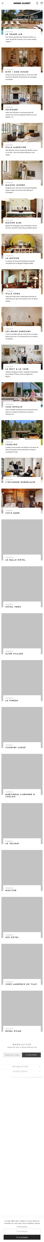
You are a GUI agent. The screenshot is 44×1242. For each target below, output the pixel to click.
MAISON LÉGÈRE (15, 185)
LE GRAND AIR (14, 34)
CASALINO (12, 445)
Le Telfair (12, 844)
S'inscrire (31, 1055)
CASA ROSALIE (14, 407)
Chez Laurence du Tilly (21, 984)
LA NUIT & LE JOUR (17, 369)
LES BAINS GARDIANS (18, 331)
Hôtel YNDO (13, 607)
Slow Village (14, 654)
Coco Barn (13, 513)
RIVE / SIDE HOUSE (17, 72)
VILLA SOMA (13, 294)
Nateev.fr (39, 1077)
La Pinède (12, 701)
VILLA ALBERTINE (16, 147)
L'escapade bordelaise (21, 482)
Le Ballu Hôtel (16, 560)
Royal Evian (13, 1031)
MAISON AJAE (14, 223)
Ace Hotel (12, 937)
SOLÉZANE (12, 110)
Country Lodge (16, 748)
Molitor (11, 891)
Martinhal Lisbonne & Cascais (20, 796)
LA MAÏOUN (12, 258)
